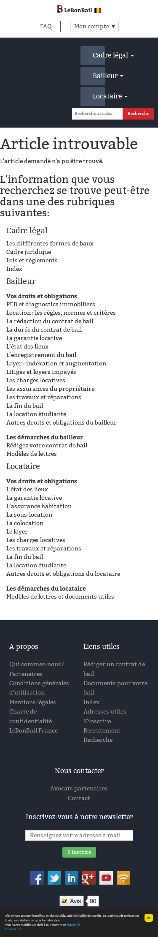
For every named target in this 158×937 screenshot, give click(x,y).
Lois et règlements (32, 260)
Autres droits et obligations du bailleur (61, 422)
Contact (79, 798)
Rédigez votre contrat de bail (46, 445)
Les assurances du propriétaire (50, 388)
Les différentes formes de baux (50, 243)
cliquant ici (73, 925)
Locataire (99, 96)
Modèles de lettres (31, 454)
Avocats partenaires (79, 788)
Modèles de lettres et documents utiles (60, 596)
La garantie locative (34, 338)
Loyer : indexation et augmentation (56, 363)
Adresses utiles (104, 711)
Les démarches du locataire (46, 588)
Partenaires (26, 674)
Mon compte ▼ (95, 26)
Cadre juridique (28, 252)
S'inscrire (97, 721)
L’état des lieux (27, 346)
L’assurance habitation (39, 506)
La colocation (24, 523)
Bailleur (99, 76)
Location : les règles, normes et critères (61, 312)
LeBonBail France (33, 730)
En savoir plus (13, 930)
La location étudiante (36, 414)
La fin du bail (24, 405)
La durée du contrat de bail (44, 329)
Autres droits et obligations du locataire (63, 573)
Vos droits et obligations (41, 296)
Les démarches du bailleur (44, 437)
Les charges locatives (35, 380)
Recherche (97, 740)
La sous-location (29, 514)
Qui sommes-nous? (36, 664)
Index (14, 268)
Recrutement (102, 730)
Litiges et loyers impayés (41, 372)
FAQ (46, 26)
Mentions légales (32, 702)
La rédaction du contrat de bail (49, 321)
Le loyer (17, 531)
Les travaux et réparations (43, 397)
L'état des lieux (27, 489)
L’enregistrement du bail (41, 355)
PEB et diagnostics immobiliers (50, 304)
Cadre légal (99, 55)
